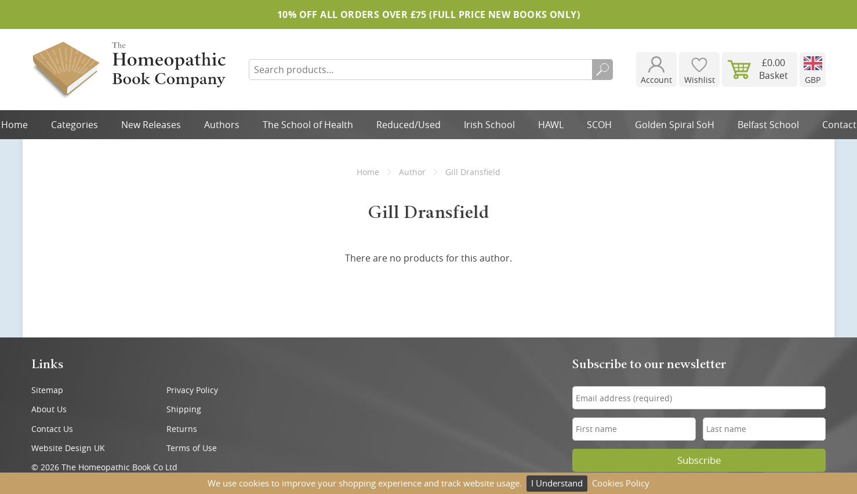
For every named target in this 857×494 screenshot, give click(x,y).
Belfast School (768, 124)
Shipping (183, 409)
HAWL (551, 124)
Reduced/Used (408, 124)
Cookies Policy (620, 483)
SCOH (599, 124)
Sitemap (47, 389)
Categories (74, 124)
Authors (221, 124)
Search (602, 69)
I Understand (557, 483)
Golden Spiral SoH (674, 124)
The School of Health (308, 124)
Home (368, 171)
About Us (49, 409)
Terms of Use (191, 447)
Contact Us (52, 428)
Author (412, 171)
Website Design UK (68, 447)
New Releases (151, 124)
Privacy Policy (192, 389)
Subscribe (699, 460)
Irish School (489, 124)
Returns (181, 428)
